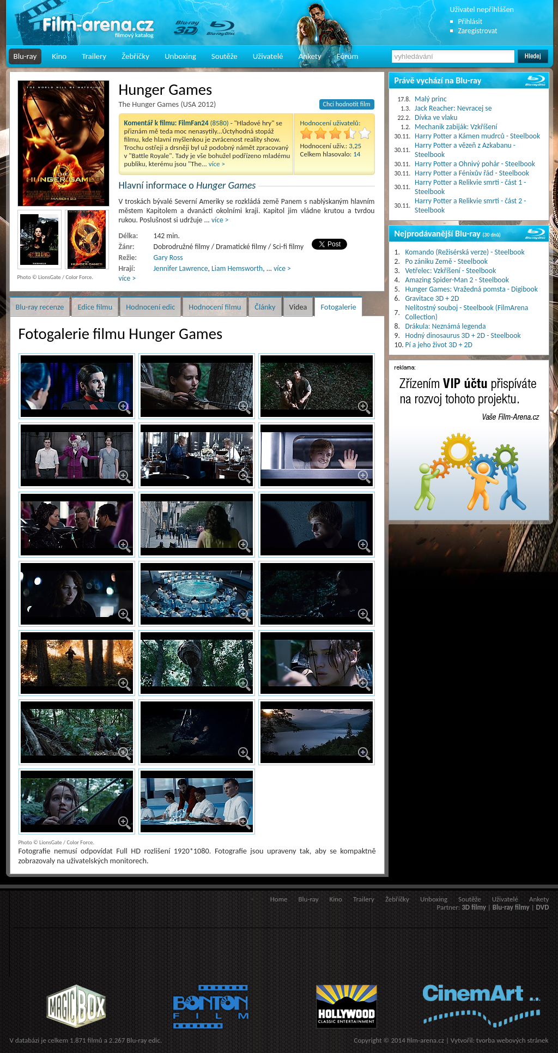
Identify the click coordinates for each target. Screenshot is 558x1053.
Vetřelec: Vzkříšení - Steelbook (450, 270)
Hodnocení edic (150, 307)
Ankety (310, 56)
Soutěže (224, 56)
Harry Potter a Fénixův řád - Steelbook (472, 173)
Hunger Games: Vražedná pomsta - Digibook (471, 289)
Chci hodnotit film (347, 104)
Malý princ (431, 99)
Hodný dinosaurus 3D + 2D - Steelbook (463, 335)
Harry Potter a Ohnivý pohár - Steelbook (475, 163)
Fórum (348, 56)
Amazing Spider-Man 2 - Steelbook (457, 280)
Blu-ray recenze (40, 307)
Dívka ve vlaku (436, 117)
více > (217, 164)
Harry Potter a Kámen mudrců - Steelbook (477, 136)
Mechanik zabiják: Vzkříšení (456, 126)
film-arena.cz (425, 1040)
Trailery (94, 56)
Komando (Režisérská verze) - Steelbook (465, 252)
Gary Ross (168, 257)
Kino (59, 56)
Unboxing (180, 56)
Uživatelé (268, 56)
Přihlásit (470, 21)
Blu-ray (25, 56)
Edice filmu (94, 307)
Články (264, 307)
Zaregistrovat (478, 30)
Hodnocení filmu (215, 307)
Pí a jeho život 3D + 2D (438, 344)
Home (279, 899)
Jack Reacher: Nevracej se (453, 108)
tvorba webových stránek (512, 1040)
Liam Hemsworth (237, 268)
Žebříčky (135, 56)
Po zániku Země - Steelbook (446, 261)
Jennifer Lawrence (181, 268)
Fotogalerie (338, 307)
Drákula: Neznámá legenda (445, 326)
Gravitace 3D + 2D (432, 298)
